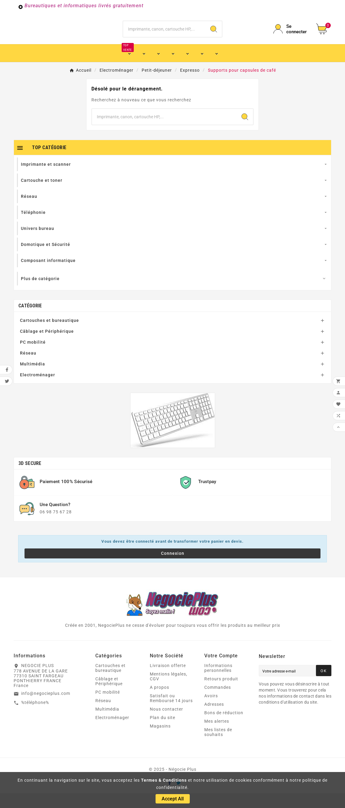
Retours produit (221, 693)
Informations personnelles (218, 683)
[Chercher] (164, 36)
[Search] (213, 36)
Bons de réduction (223, 727)
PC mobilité (33, 357)
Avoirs (211, 710)
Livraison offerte (168, 680)
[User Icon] (291, 36)
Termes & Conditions (164, 780)
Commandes (217, 702)
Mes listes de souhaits (218, 747)
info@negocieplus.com (45, 708)
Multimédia (32, 378)
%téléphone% (35, 717)
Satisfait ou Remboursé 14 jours (171, 713)
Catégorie (30, 320)
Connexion (172, 568)
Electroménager (37, 389)
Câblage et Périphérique (47, 346)
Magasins (160, 740)
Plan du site (162, 732)
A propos (159, 702)
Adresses (214, 719)
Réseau (28, 367)
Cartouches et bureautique (49, 335)
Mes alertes (216, 736)
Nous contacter (166, 723)
